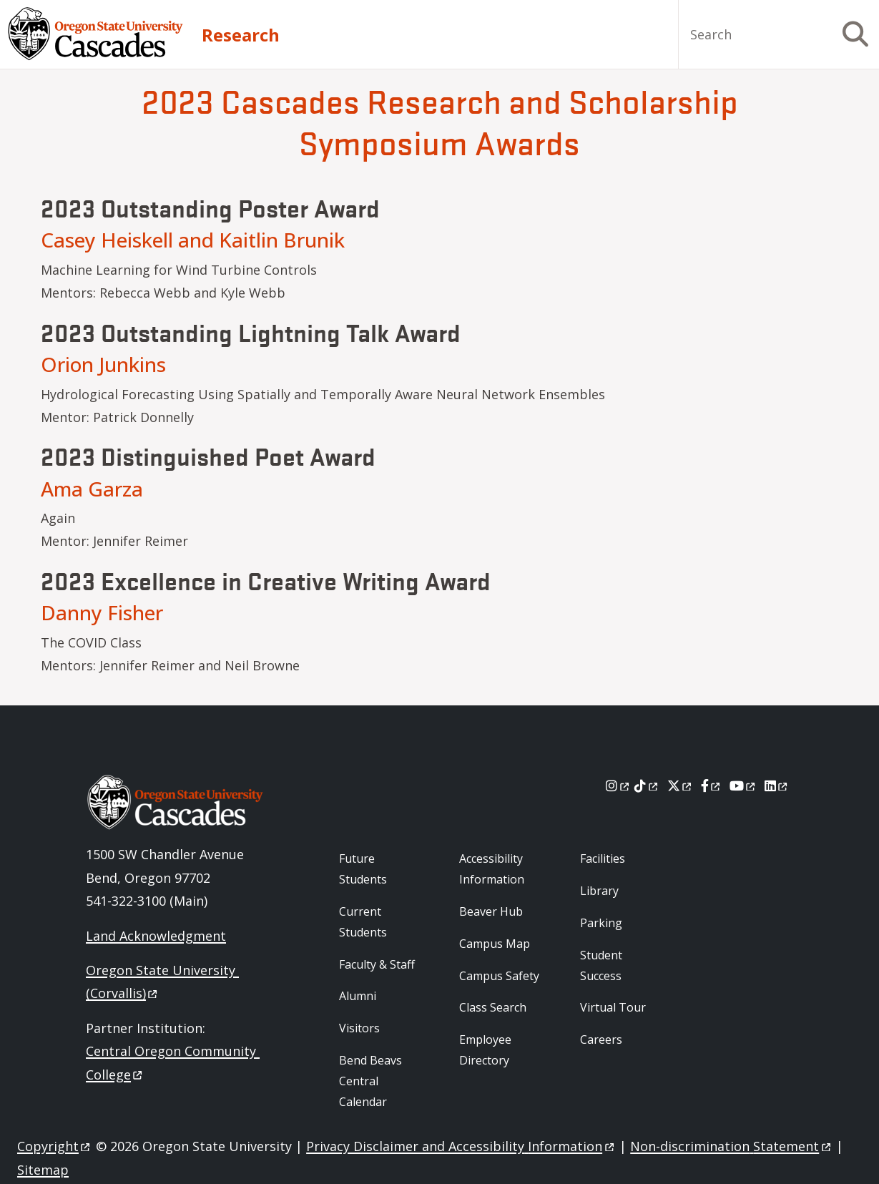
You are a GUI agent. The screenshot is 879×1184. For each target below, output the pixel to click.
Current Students (363, 922)
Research (241, 35)
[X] (680, 785)
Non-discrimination (731, 1146)
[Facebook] (711, 785)
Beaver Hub (491, 911)
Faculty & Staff (377, 964)
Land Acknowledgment (156, 935)
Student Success (601, 965)
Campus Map (494, 943)
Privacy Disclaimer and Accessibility (461, 1146)
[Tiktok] (646, 785)
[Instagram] (618, 785)
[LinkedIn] (777, 785)
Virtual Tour (613, 1007)
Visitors (359, 1028)
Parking (601, 923)
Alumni (357, 996)
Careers (601, 1039)
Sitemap (43, 1169)
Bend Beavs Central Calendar (370, 1081)
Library (599, 891)
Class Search (492, 1007)
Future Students (363, 869)
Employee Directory (485, 1050)
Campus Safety (499, 976)
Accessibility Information (491, 869)
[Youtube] (743, 785)
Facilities (602, 858)
